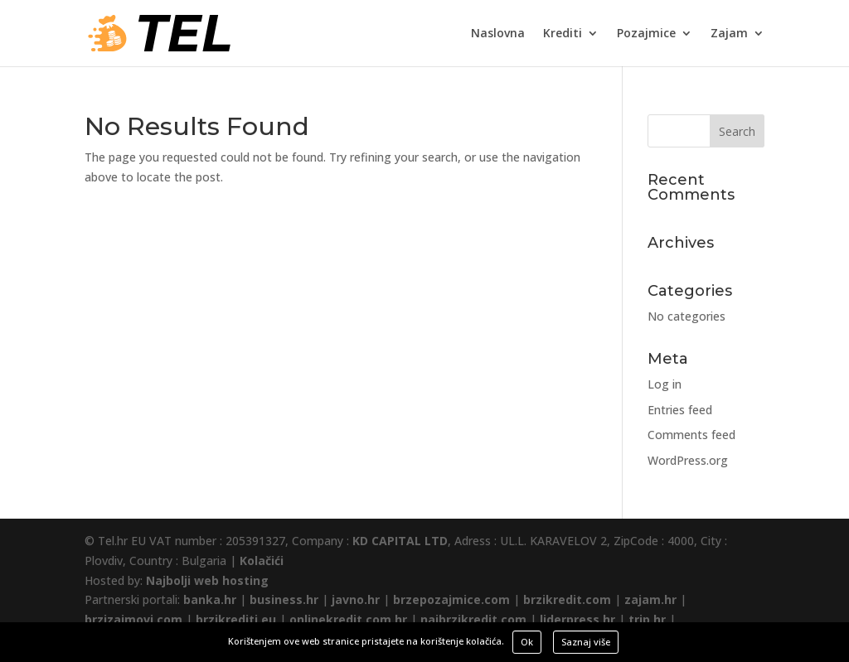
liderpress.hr (577, 619)
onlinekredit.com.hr (348, 619)
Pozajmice (646, 34)
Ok (527, 641)
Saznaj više (585, 641)
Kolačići (262, 560)
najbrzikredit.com (473, 619)
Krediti (562, 34)
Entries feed (680, 410)
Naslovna (498, 34)
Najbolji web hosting (207, 580)
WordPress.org (688, 460)
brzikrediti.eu (236, 619)
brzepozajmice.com (451, 599)
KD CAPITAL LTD (400, 540)
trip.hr (647, 619)
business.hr (284, 599)
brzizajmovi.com (133, 619)
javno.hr (356, 599)
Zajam (729, 34)
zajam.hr (650, 599)
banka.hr (209, 599)
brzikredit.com (567, 599)
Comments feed (691, 434)
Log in (665, 384)
